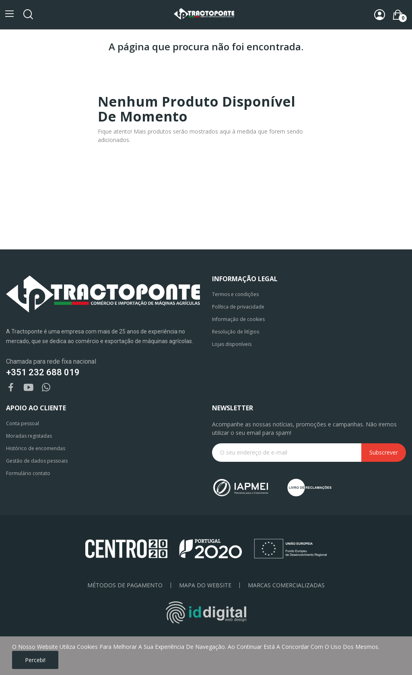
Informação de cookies (238, 319)
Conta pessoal (22, 423)
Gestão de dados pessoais (37, 460)
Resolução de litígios (235, 331)
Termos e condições (235, 294)
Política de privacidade (238, 306)
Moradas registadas (29, 435)
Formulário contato (28, 473)
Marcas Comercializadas (286, 585)
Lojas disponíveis (231, 344)
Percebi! (35, 660)
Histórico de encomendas (35, 448)
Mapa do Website (205, 585)
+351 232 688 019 (43, 372)
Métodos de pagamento (125, 585)
